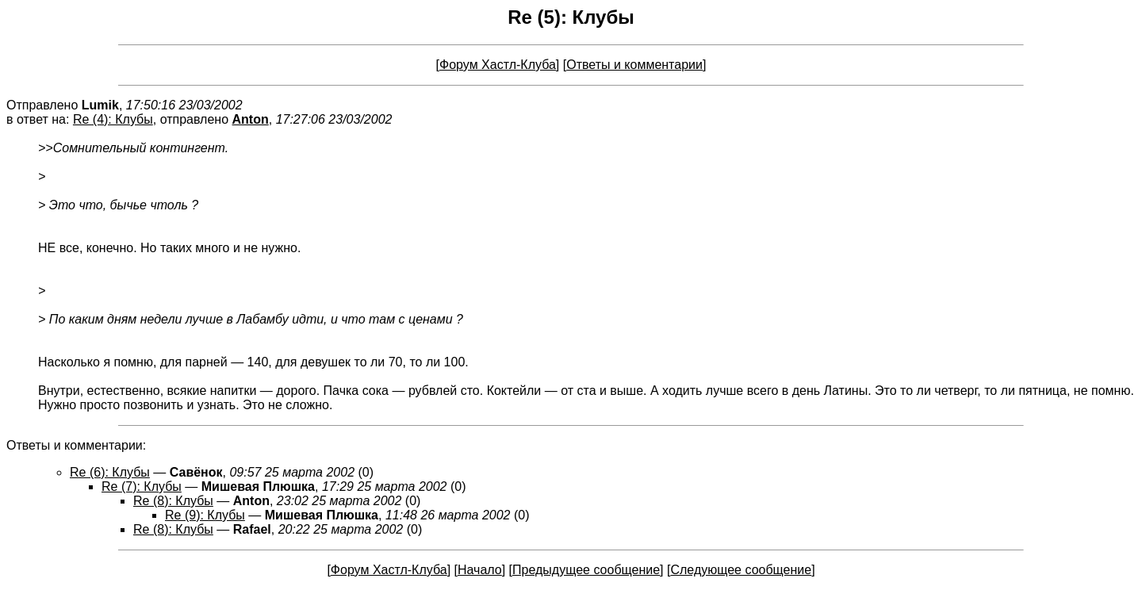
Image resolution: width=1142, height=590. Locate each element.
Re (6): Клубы (110, 472)
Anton (250, 119)
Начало (480, 570)
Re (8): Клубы (173, 501)
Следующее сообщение (740, 570)
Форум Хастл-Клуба (497, 64)
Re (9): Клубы (205, 515)
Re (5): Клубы (571, 17)
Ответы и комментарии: (76, 445)
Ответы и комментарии (634, 64)
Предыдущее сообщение (586, 570)
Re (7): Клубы (142, 486)
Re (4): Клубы (113, 119)
